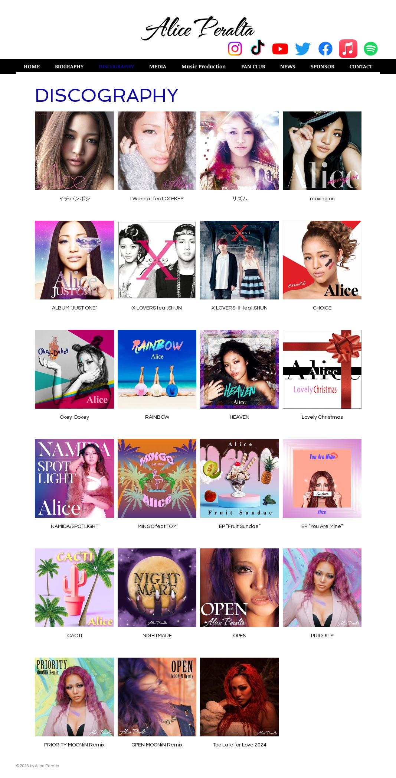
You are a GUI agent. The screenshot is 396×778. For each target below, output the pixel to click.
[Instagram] (235, 48)
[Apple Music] (348, 48)
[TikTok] (257, 48)
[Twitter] (303, 48)
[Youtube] (280, 48)
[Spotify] (370, 48)
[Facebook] (325, 48)
